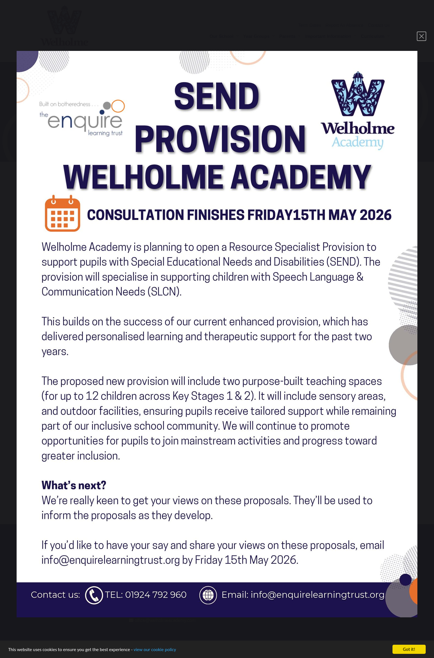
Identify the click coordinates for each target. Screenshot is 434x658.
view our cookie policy (155, 650)
